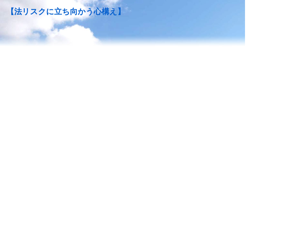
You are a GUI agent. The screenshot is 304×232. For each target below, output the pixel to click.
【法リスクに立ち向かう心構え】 (65, 11)
